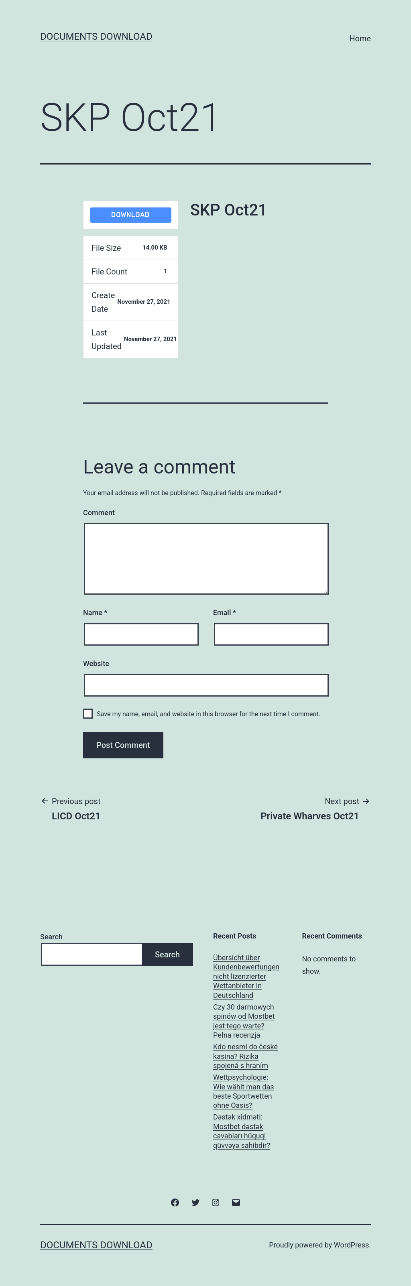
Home (360, 38)
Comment (99, 512)
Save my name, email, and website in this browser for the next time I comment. (208, 714)
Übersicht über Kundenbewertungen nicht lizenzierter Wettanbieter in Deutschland (246, 976)
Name (95, 612)
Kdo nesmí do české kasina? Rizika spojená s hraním (245, 1056)
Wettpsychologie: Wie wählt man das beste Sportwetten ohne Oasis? (243, 1091)
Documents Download (96, 36)
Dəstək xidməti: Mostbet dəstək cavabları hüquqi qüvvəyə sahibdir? (241, 1131)
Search (51, 937)
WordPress (351, 1245)
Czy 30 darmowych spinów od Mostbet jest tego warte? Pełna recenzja (244, 1021)
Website (96, 663)
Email (224, 612)
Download (130, 215)
